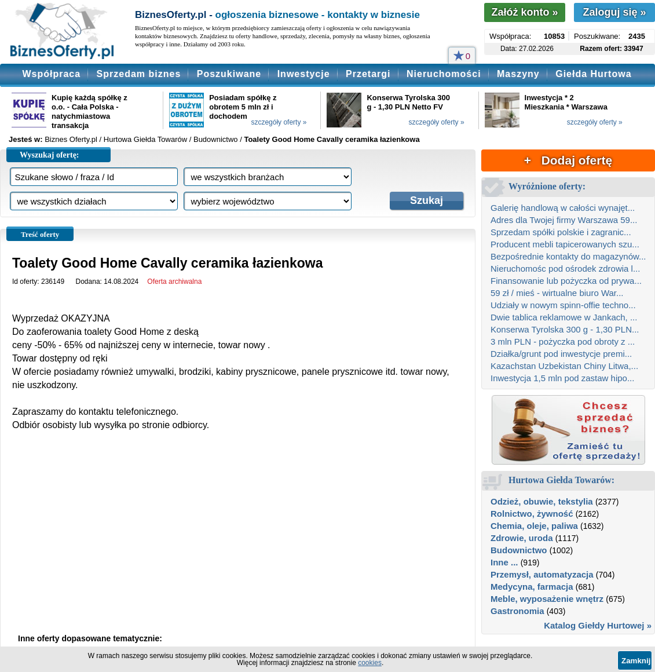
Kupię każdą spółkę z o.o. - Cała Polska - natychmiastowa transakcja (89, 111)
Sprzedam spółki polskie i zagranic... (561, 232)
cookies (370, 663)
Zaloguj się (614, 12)
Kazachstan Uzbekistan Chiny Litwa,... (564, 366)
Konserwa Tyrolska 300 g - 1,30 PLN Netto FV (408, 102)
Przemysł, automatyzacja (542, 574)
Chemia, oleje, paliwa (534, 526)
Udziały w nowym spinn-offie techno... (563, 305)
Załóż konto (524, 12)
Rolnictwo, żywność (532, 513)
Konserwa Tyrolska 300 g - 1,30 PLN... (565, 329)
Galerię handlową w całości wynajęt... (563, 208)
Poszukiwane (229, 74)
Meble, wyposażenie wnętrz (547, 599)
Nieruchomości (444, 74)
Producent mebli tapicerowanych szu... (565, 244)
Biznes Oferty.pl (71, 139)
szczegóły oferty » (278, 122)
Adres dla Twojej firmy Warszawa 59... (564, 220)
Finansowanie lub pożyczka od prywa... (566, 281)
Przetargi (368, 74)
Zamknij (635, 660)
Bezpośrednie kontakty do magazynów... (568, 256)
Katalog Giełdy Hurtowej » (598, 625)
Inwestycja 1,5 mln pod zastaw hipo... (562, 378)
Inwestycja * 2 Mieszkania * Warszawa (566, 102)
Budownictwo (519, 550)
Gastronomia (517, 611)
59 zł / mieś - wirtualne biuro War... (557, 293)
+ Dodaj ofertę (568, 160)
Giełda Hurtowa (593, 74)
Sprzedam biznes (139, 74)
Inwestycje (303, 74)
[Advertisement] (237, 542)
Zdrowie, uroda (522, 538)
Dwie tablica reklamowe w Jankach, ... (564, 317)
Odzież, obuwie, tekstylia (542, 501)
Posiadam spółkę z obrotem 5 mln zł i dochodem (242, 106)
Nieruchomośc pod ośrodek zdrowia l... (565, 268)
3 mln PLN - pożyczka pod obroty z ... (563, 341)
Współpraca (51, 74)
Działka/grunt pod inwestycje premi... (561, 354)
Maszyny (518, 74)
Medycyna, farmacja (532, 586)
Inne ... (504, 562)
